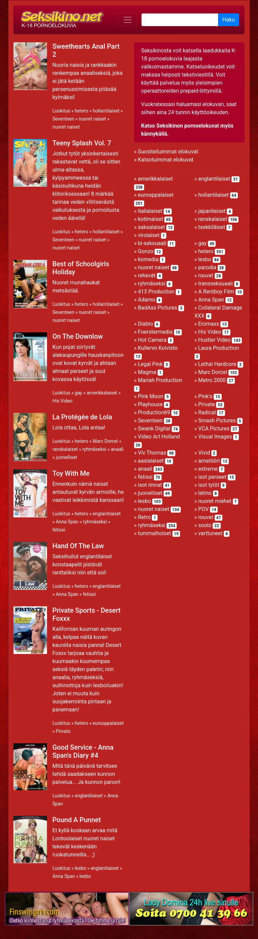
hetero (81, 110)
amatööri (209, 461)
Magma (147, 372)
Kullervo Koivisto (157, 348)
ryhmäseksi (94, 449)
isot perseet (212, 477)
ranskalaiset (65, 449)
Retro (144, 517)
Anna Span (67, 521)
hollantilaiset (106, 110)
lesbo (80, 868)
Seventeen (63, 119)
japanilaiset (211, 211)
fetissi (58, 529)
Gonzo (145, 251)
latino (205, 493)
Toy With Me (70, 473)
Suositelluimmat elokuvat (168, 151)
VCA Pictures (213, 428)
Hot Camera (152, 340)
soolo (205, 525)
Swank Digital (154, 428)
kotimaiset (150, 219)
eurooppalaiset (108, 723)
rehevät (147, 275)
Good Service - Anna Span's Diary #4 (83, 751)
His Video (62, 401)
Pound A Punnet (76, 820)
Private (63, 731)
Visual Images (215, 436)
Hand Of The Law (78, 546)
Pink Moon (150, 396)
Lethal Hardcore (217, 364)
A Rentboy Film (216, 291)
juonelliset (66, 457)
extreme (208, 469)
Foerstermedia (155, 332)
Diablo (145, 324)
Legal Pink (150, 364)
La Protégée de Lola (82, 417)
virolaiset (149, 235)
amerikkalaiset (102, 392)
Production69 (154, 412)
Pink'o (205, 396)
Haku (228, 19)
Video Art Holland (159, 436)
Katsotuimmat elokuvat (165, 159)
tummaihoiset (154, 533)
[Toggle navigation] (127, 20)
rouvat (205, 275)
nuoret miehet (214, 501)
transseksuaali (215, 283)
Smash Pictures (217, 420)
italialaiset (150, 211)
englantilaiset (107, 513)
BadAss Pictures (157, 307)
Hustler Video (214, 340)
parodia (207, 267)
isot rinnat (150, 485)
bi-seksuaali (152, 243)
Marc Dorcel (105, 441)
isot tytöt (208, 485)
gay (78, 392)
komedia (148, 259)
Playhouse (150, 404)
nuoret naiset (92, 119)
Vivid (204, 453)
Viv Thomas (152, 453)
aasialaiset (151, 461)
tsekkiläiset (211, 227)
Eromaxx (208, 324)
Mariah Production (160, 380)
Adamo (146, 299)
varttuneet (210, 533)
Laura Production (218, 348)
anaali (117, 449)
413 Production (156, 291)
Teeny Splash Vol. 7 (81, 143)
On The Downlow (77, 336)
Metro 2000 (212, 380)
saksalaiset (151, 227)
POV (203, 509)
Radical (207, 412)
